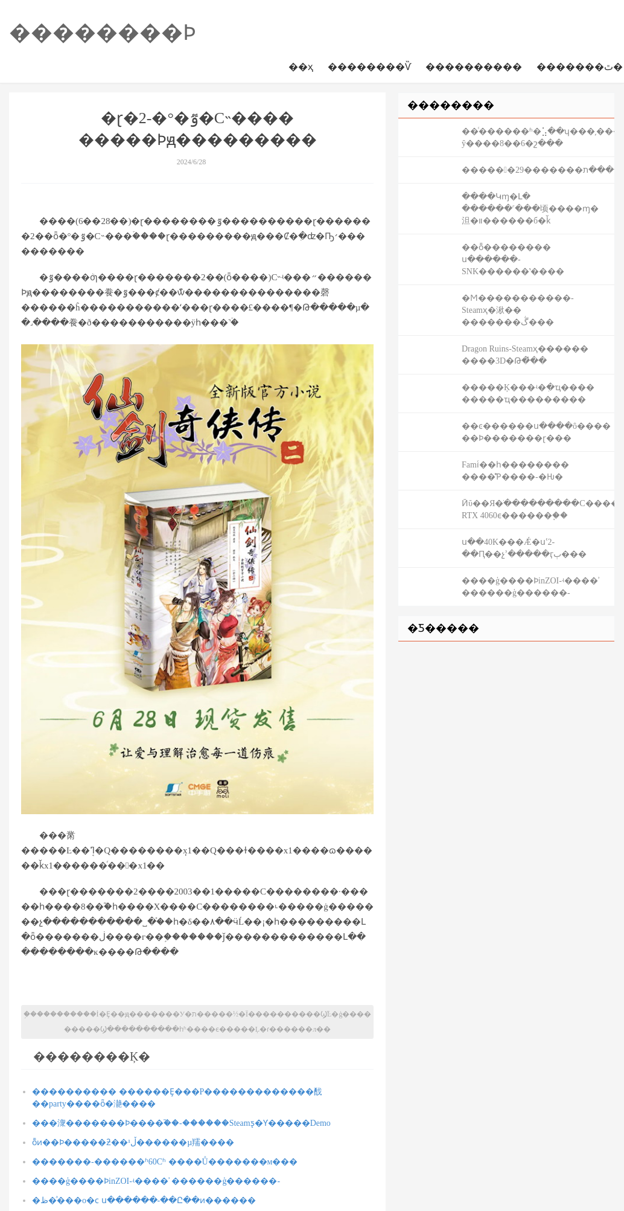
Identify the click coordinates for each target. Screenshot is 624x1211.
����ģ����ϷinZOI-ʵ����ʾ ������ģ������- (156, 1181)
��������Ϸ (102, 33)
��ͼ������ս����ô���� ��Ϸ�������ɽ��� (536, 432)
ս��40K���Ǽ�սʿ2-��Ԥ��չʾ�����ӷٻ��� (524, 548)
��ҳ (300, 67)
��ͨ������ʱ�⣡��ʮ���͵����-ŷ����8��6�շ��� (538, 137)
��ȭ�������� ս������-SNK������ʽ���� (513, 259)
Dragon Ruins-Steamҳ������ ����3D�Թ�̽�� (525, 354)
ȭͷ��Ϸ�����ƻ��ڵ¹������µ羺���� (133, 1142)
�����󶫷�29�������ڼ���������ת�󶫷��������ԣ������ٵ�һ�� (538, 170)
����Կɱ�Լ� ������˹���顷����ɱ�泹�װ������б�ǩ (530, 208)
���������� (473, 67)
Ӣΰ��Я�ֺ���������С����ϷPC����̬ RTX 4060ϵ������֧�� (538, 509)
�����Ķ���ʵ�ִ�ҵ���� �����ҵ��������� (528, 393)
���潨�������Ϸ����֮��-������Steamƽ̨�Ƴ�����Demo (181, 1123)
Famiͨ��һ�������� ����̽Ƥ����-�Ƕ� (515, 470)
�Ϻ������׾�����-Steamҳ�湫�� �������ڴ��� (518, 310)
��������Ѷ (369, 67)
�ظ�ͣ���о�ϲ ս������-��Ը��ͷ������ (144, 1200)
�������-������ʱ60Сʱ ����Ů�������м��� (165, 1161)
